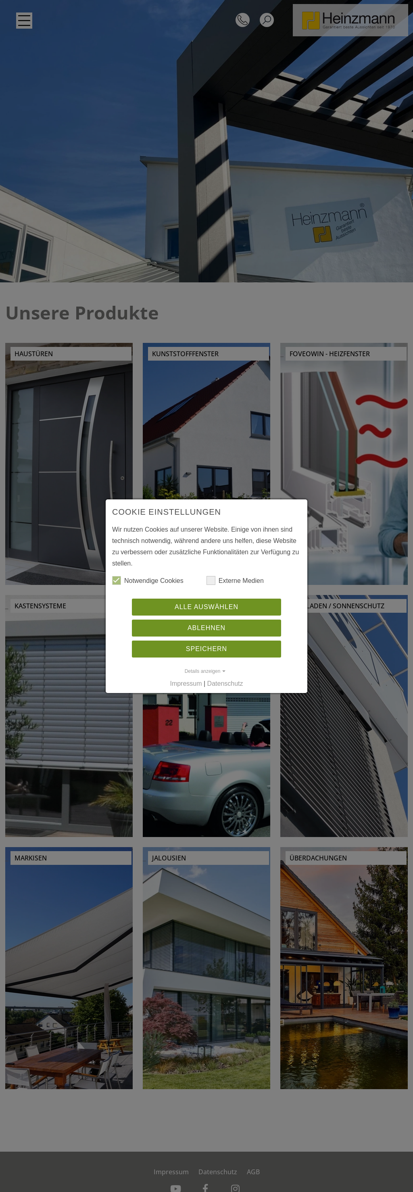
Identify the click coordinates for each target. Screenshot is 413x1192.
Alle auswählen (206, 606)
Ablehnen (206, 627)
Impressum (186, 683)
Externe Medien (235, 580)
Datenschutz (225, 683)
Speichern (206, 648)
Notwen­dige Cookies (148, 580)
